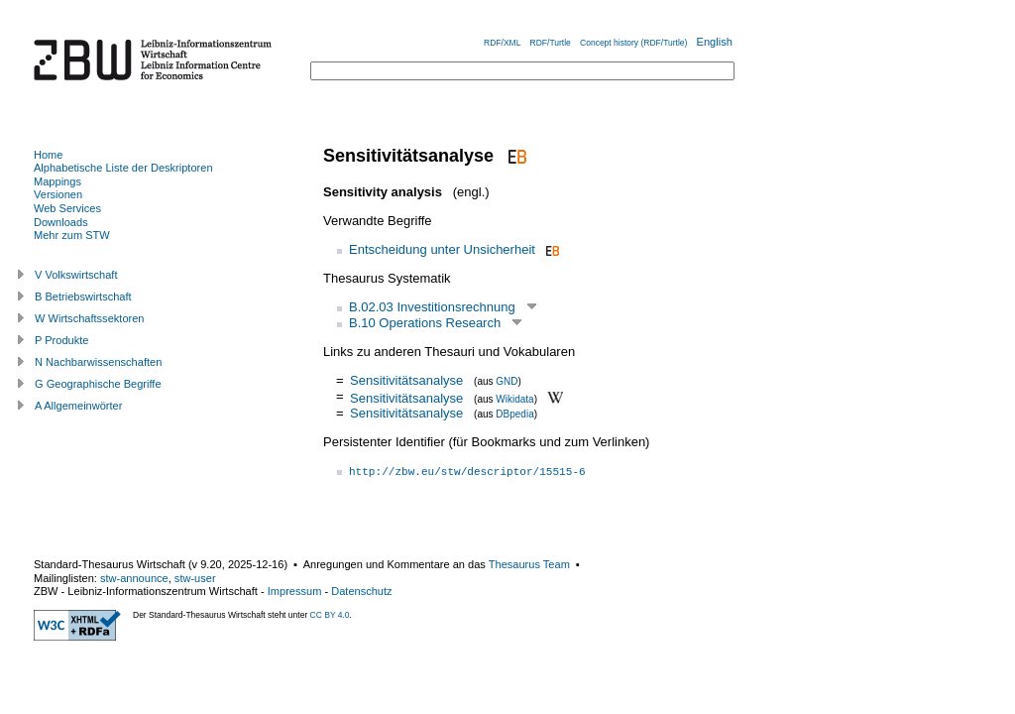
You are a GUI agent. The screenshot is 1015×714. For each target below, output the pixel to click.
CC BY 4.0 (330, 615)
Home (48, 155)
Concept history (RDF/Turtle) (633, 43)
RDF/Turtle (550, 43)
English (715, 42)
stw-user (195, 578)
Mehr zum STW (72, 235)
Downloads (61, 222)
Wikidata (514, 398)
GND (506, 381)
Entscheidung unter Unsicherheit (442, 249)
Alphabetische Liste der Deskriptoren (123, 168)
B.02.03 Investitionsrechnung (432, 306)
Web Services (67, 208)
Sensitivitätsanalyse (406, 380)
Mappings (57, 181)
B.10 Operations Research (425, 322)
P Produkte (61, 340)
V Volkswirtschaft (76, 275)
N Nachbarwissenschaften (98, 362)
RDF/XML (502, 43)
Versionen (58, 194)
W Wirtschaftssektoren (90, 318)
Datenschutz (361, 591)
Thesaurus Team (529, 564)
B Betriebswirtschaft (83, 296)
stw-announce (134, 578)
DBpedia (514, 414)
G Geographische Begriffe (98, 384)
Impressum (295, 591)
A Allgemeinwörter (78, 406)
